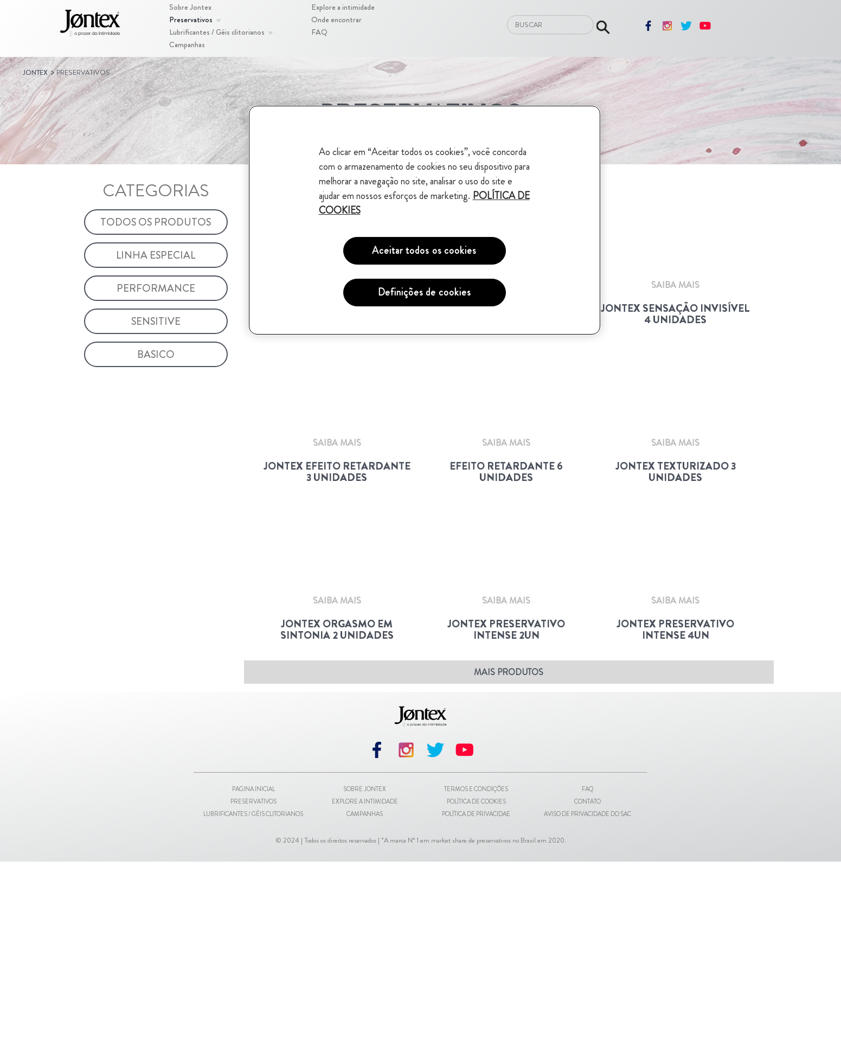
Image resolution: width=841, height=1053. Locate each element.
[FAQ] (319, 32)
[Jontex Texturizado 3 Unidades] (675, 564)
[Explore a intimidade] (343, 7)
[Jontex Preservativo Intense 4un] (675, 821)
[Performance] (156, 288)
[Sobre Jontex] (190, 7)
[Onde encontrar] (336, 19)
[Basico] (156, 354)
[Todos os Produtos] (156, 222)
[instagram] (667, 29)
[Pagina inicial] (90, 24)
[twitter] (686, 29)
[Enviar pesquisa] (602, 24)
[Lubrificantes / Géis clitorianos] (217, 32)
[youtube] (705, 29)
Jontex (35, 73)
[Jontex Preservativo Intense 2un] (505, 821)
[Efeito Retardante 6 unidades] (505, 564)
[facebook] (648, 29)
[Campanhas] (187, 44)
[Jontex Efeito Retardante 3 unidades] (336, 564)
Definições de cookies (424, 292)
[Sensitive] (156, 321)
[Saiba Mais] (337, 384)
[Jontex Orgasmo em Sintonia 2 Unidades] (336, 821)
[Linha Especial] (156, 255)
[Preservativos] (191, 19)
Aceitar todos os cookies (424, 250)
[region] (424, 220)
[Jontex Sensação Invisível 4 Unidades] (675, 307)
